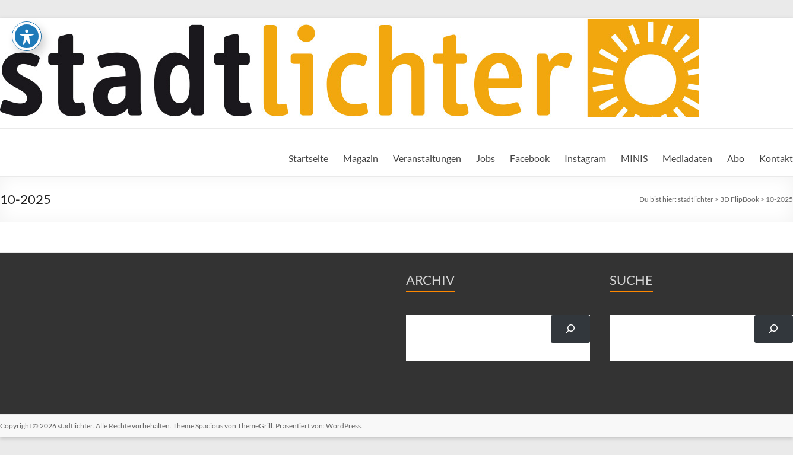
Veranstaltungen (427, 158)
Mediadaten (687, 158)
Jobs (485, 158)
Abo (735, 158)
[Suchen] (570, 329)
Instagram (585, 158)
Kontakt (776, 158)
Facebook (530, 158)
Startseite (308, 158)
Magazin (360, 158)
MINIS (634, 158)
